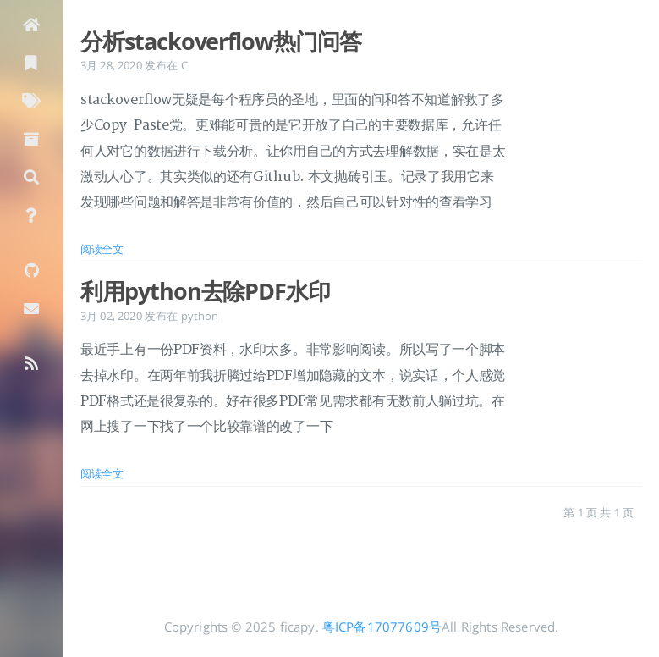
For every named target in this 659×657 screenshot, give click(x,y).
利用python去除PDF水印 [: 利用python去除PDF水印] (205, 291)
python (200, 315)
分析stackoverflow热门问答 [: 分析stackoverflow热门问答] (220, 41)
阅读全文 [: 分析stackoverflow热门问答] (102, 249)
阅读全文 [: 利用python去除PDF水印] (102, 473)
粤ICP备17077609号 (382, 626)
